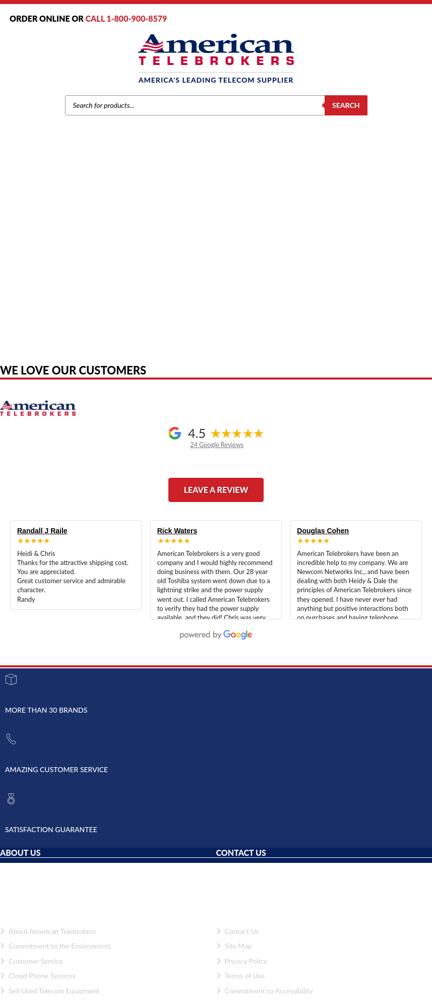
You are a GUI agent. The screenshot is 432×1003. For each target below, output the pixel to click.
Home (80, 242)
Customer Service (31, 961)
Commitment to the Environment (55, 946)
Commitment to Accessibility (264, 990)
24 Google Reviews (216, 445)
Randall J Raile (42, 531)
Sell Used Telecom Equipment (49, 990)
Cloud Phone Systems (38, 975)
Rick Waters (177, 531)
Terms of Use (240, 975)
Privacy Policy (241, 961)
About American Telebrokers (48, 931)
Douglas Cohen (323, 531)
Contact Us (237, 931)
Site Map (234, 946)
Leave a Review (216, 489)
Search (346, 105)
